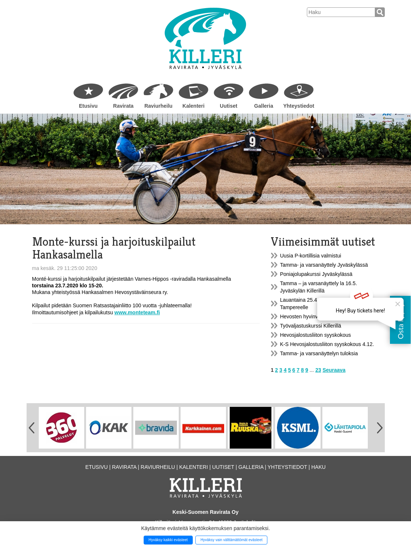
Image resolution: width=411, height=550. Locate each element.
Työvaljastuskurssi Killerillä (310, 326)
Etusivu (88, 106)
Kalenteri (193, 106)
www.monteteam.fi (137, 312)
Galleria (263, 106)
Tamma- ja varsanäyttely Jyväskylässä (324, 265)
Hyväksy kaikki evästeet (168, 540)
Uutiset (228, 106)
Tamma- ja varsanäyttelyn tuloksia (319, 353)
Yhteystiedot (298, 106)
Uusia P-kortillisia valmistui (310, 256)
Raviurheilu (158, 106)
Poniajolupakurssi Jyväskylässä (316, 274)
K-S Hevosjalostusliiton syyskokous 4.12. (327, 344)
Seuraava (333, 370)
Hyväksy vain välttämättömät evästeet (232, 540)
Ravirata (123, 106)
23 (318, 370)
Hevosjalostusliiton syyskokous (315, 335)
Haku (318, 467)
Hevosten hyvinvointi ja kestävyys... (320, 316)
